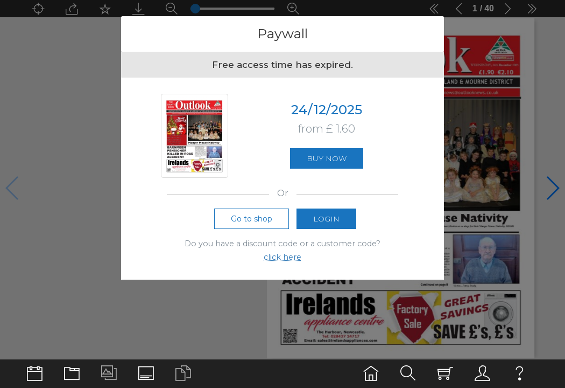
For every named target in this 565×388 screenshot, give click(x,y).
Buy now (327, 160)
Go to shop (251, 222)
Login (326, 222)
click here (282, 260)
